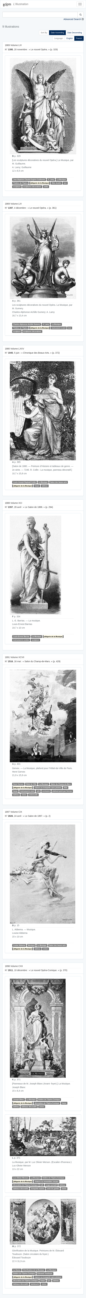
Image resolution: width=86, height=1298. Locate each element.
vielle (46, 187)
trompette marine (37, 1189)
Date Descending (74, 33)
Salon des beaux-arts (58, 482)
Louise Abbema (19, 945)
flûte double (56, 183)
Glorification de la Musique (33, 1270)
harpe (37, 486)
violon (24, 795)
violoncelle (33, 795)
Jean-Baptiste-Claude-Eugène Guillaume (29, 179)
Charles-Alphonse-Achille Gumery (26, 324)
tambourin (35, 1284)
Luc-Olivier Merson (20, 1178)
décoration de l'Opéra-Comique (47, 1103)
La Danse (17, 1270)
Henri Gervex (18, 784)
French (79, 38)
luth (38, 791)
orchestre (46, 791)
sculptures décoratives (32, 187)
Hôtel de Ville (31, 784)
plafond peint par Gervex (62, 791)
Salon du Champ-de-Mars (61, 784)
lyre (65, 183)
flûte (65, 788)
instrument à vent (59, 328)
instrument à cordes (21, 640)
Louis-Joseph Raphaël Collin (24, 482)
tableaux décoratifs (29, 1107)
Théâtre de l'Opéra (20, 183)
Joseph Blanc (18, 1099)
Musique (31, 945)
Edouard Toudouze (44, 1273)
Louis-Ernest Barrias (21, 636)
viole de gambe (53, 1189)
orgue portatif (51, 1185)
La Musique (61, 179)
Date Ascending (57, 33)
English (69, 38)
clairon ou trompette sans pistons (48, 788)
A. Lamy (51, 179)
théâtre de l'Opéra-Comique (49, 1099)
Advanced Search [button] (72, 19)
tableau (45, 486)
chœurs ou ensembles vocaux (47, 1181)
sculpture (17, 187)
